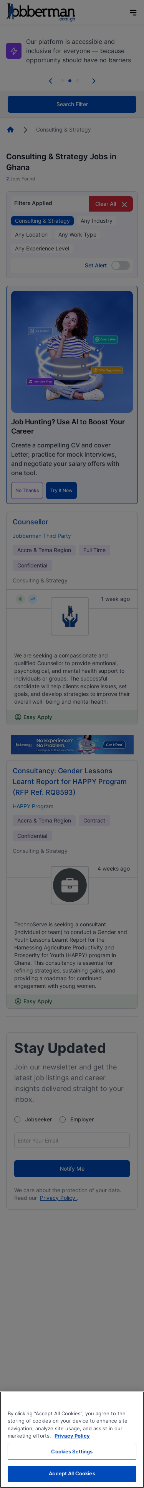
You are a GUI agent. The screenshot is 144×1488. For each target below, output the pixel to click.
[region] (72, 1439)
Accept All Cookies (72, 1473)
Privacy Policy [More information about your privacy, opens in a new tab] (72, 1436)
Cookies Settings (72, 1451)
